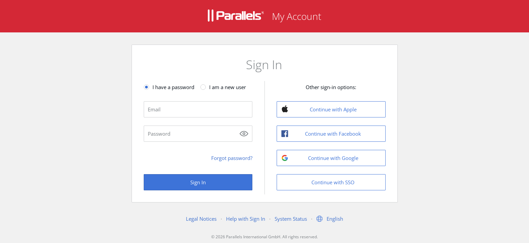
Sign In (198, 182)
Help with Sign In (245, 218)
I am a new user (227, 87)
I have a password (173, 87)
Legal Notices (201, 218)
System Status (291, 218)
